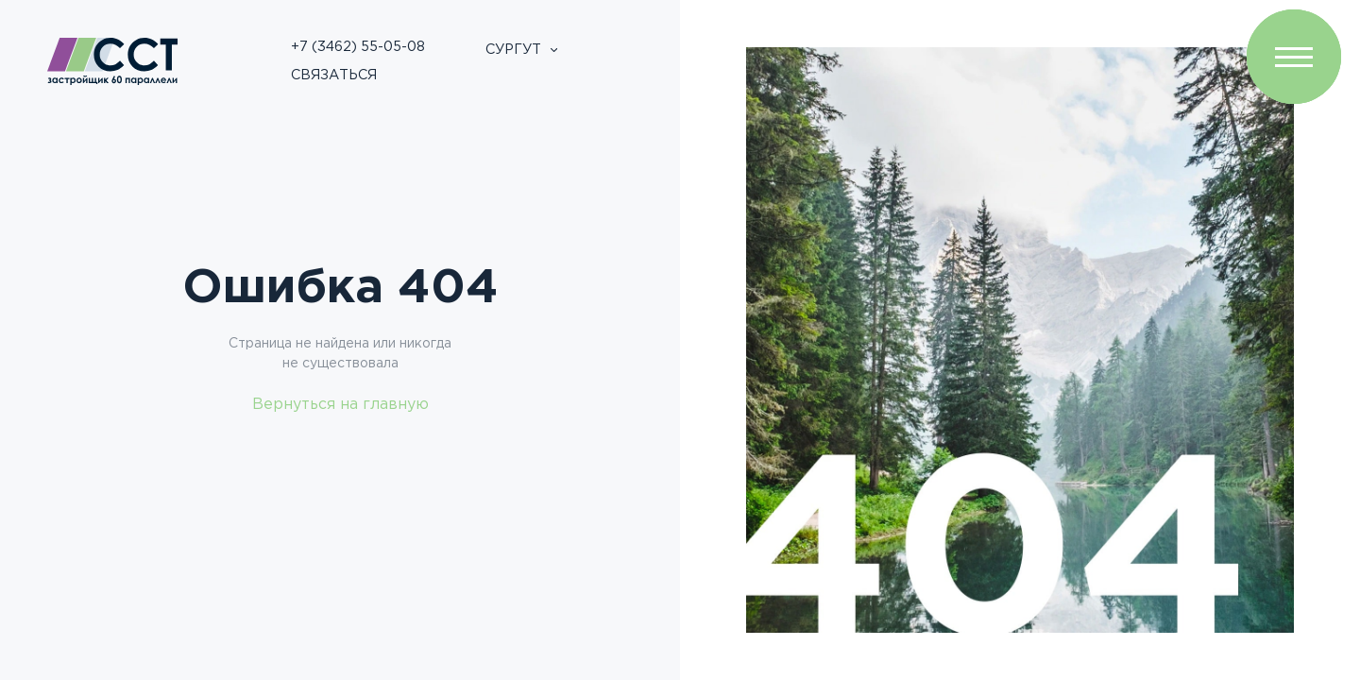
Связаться (334, 75)
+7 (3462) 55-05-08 (358, 47)
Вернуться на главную (340, 405)
